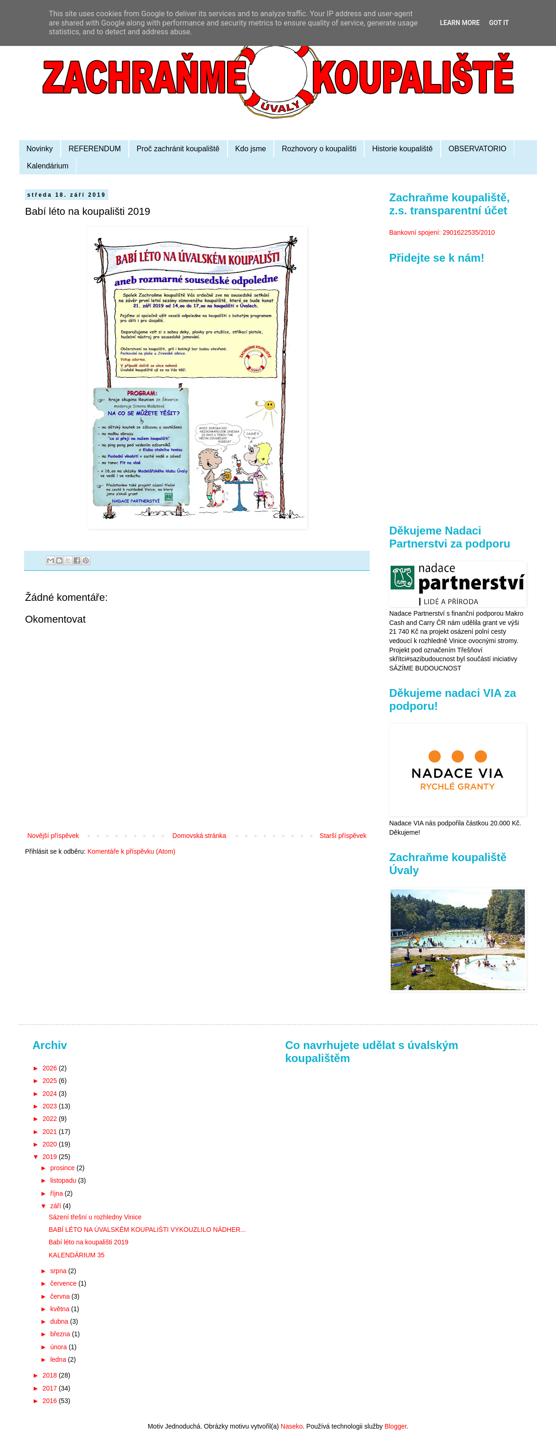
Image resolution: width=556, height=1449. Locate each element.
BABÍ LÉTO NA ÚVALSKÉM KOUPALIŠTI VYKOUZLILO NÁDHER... (147, 1229)
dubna (60, 1321)
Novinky (39, 149)
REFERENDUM (95, 149)
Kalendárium (48, 166)
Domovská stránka (199, 835)
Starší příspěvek (343, 835)
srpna (59, 1271)
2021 (51, 1131)
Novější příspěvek (53, 835)
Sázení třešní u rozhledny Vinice (95, 1217)
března (61, 1334)
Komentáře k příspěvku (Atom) (132, 851)
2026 (51, 1068)
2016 (51, 1400)
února (59, 1347)
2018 (51, 1375)
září (56, 1206)
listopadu (64, 1180)
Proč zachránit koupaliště (178, 149)
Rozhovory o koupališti (319, 149)
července (64, 1283)
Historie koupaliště (402, 149)
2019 (51, 1156)
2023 (51, 1106)
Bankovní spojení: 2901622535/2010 (442, 232)
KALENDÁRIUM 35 (77, 1255)
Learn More (460, 22)
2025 (51, 1080)
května (60, 1309)
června (60, 1296)
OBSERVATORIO (477, 149)
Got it (499, 22)
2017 (51, 1388)
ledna (59, 1359)
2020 (51, 1144)
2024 (51, 1093)
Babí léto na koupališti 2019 (88, 1242)
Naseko (292, 1426)
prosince (63, 1168)
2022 (51, 1118)
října (57, 1193)
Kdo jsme (250, 149)
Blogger (395, 1426)
